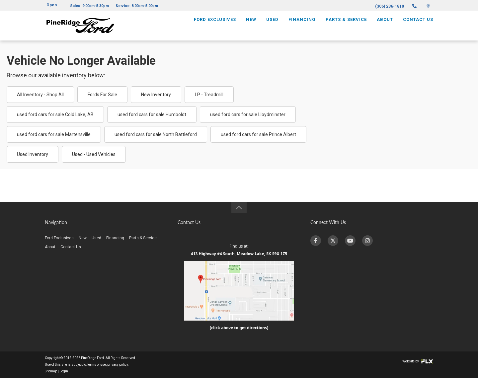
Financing (302, 25)
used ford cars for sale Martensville (54, 134)
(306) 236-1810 (389, 6)
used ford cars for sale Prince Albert (258, 134)
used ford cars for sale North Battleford (156, 134)
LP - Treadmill (209, 94)
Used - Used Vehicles (94, 154)
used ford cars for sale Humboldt (152, 114)
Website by (417, 361)
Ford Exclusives (215, 25)
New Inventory (156, 94)
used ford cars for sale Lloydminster (247, 114)
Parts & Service (346, 25)
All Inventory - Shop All (40, 94)
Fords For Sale (102, 94)
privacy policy (117, 364)
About (385, 25)
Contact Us (418, 25)
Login (63, 371)
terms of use (96, 364)
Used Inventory (32, 154)
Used (272, 25)
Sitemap (51, 371)
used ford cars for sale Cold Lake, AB (55, 114)
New (251, 25)
